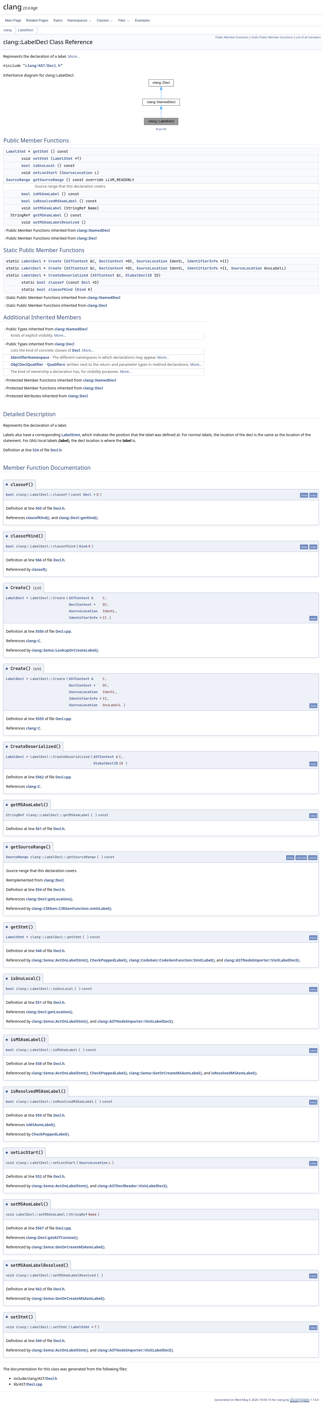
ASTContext (77, 261)
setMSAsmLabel (47, 208)
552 (38, 1176)
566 (38, 559)
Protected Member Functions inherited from (59, 380)
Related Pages (37, 20)
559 (38, 1115)
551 (38, 1002)
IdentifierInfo (202, 261)
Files (123, 20)
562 (38, 1288)
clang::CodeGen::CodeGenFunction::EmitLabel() (171, 960)
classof (56, 282)
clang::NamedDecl (93, 230)
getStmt (40, 151)
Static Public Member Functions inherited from (61, 297)
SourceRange (18, 179)
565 (38, 508)
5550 (39, 631)
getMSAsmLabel (47, 215)
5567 (39, 1228)
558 (38, 1063)
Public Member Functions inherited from (56, 230)
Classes (105, 20)
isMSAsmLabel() (40, 1124)
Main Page (13, 20)
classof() (39, 569)
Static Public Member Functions (272, 37)
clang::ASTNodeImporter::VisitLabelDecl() (261, 960)
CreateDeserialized (68, 275)
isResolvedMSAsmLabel (55, 201)
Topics (58, 20)
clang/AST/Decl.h (42, 65)
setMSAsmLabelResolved (56, 222)
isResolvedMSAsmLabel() (233, 1072)
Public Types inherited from (45, 328)
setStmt (40, 158)
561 (38, 828)
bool (25, 165)
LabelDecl (25, 30)
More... (74, 56)
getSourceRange (48, 179)
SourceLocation (77, 172)
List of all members (308, 37)
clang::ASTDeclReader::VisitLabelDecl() (132, 1185)
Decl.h (56, 449)
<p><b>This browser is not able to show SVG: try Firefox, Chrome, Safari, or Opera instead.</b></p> (161, 102)
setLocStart (45, 172)
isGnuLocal (44, 165)
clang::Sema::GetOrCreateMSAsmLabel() (165, 1072)
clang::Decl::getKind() (78, 517)
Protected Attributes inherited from (45, 395)
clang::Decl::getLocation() (49, 898)
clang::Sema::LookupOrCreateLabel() (64, 650)
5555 (39, 718)
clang (7, 30)
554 (38, 889)
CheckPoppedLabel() (108, 960)
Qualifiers (56, 364)
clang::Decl (87, 238)
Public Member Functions (232, 37)
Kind (81, 289)
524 (35, 449)
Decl (85, 282)
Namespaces (79, 20)
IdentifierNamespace (30, 357)
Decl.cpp (63, 631)
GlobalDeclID (138, 275)
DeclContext (111, 261)
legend (161, 129)
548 (38, 950)
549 (38, 1340)
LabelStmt (16, 151)
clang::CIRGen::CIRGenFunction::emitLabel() (71, 908)
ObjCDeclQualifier (27, 364)
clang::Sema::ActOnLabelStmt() (59, 960)
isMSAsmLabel (46, 194)
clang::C (33, 640)
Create (55, 261)
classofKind (60, 289)
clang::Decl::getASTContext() (52, 1237)
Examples (142, 20)
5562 (39, 776)
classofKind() (37, 517)
